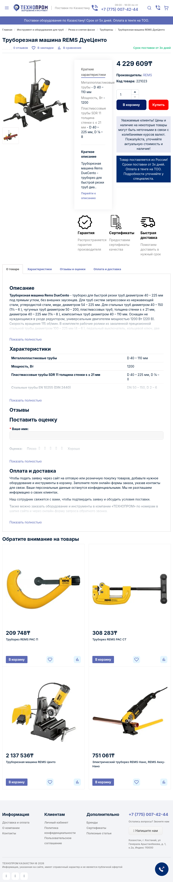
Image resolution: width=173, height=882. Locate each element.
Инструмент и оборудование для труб (40, 29)
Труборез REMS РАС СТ (109, 639)
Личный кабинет (56, 822)
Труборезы (106, 29)
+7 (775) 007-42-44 (148, 814)
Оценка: (16, 449)
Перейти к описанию (88, 195)
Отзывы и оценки (73, 269)
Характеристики (39, 269)
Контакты (9, 833)
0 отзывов (20, 47)
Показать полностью (25, 339)
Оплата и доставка (107, 269)
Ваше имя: (20, 429)
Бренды (92, 822)
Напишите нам (145, 831)
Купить (159, 105)
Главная (7, 29)
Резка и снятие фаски (81, 29)
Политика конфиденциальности (60, 830)
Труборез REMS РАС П (22, 639)
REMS (147, 75)
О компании (11, 828)
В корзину (131, 105)
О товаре (12, 269)
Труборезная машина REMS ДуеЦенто (141, 29)
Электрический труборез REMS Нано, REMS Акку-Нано (128, 764)
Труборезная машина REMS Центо (31, 762)
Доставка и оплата (16, 822)
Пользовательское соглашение (57, 840)
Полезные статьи (99, 833)
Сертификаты (96, 828)
